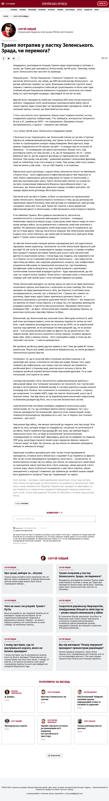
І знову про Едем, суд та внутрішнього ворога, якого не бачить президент (23, 648)
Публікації (32, 10)
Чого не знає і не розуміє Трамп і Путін (24, 608)
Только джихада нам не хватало (89, 727)
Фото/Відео (70, 10)
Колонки (42, 10)
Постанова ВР (49, 430)
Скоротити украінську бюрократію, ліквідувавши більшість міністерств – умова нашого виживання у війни (81, 609)
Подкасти (88, 10)
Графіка (60, 10)
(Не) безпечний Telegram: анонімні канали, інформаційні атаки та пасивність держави (90, 700)
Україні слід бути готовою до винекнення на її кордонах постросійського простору (54, 731)
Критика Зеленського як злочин (53, 698)
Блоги (79, 10)
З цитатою (24, 543)
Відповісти (16, 543)
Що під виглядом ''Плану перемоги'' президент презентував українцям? (81, 646)
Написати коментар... (54, 519)
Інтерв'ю (51, 10)
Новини (22, 10)
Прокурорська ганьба (16, 726)
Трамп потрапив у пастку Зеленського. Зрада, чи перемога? (80, 574)
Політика (21, 503)
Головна (14, 10)
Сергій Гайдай (27, 29)
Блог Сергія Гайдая (21, 16)
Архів (96, 10)
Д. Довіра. (10, 696)
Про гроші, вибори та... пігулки (23, 573)
